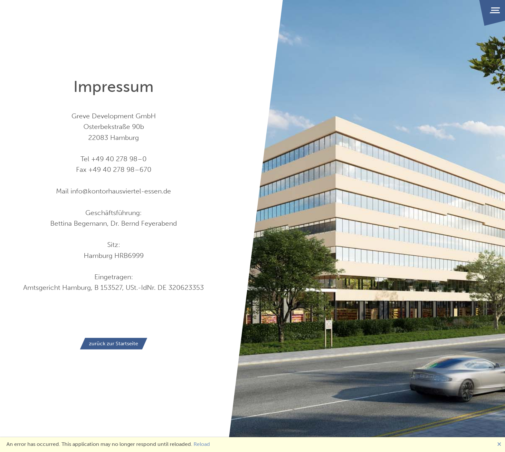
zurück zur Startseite (113, 343)
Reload (202, 444)
